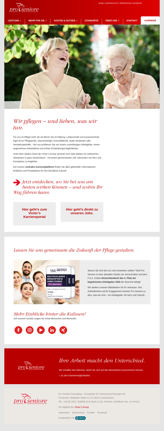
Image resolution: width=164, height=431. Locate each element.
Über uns (112, 20)
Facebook (137, 3)
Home (101, 3)
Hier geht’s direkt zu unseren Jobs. (82, 211)
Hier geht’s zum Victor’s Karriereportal (34, 213)
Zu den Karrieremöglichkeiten (75, 375)
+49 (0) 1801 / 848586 (74, 401)
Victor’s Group (82, 407)
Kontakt (132, 20)
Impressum (125, 3)
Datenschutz (111, 3)
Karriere (150, 20)
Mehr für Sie (38, 20)
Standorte (91, 20)
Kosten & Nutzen (66, 20)
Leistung (14, 20)
